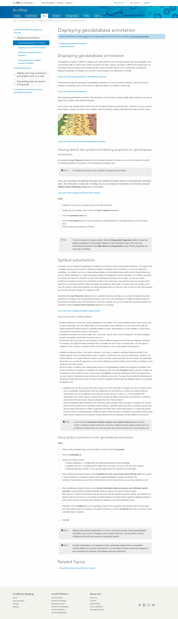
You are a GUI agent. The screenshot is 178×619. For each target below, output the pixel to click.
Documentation (48, 3)
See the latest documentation (139, 36)
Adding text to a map (27, 21)
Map (44, 16)
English (147, 3)
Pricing (60, 3)
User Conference (96, 607)
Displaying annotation (78, 21)
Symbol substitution (67, 46)
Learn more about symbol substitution (72, 92)
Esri (160, 3)
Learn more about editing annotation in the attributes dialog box (82, 77)
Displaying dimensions (22, 68)
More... (98, 16)
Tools (86, 16)
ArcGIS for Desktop (58, 601)
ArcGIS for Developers (60, 607)
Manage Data (72, 16)
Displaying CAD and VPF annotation (32, 48)
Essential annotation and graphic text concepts (28, 31)
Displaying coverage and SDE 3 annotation (30, 53)
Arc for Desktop (23, 2)
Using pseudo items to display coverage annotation (29, 61)
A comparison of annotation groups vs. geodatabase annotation (28, 90)
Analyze (56, 16)
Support (68, 3)
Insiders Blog (95, 604)
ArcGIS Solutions (58, 610)
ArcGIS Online (56, 598)
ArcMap (20, 10)
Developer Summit (97, 610)
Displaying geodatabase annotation (31, 43)
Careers (93, 601)
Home (17, 16)
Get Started (31, 16)
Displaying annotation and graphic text (52, 21)
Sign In (137, 3)
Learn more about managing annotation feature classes (79, 193)
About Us (93, 598)
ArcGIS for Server (58, 604)
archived (85, 36)
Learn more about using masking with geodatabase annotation (82, 141)
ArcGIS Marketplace (59, 613)
